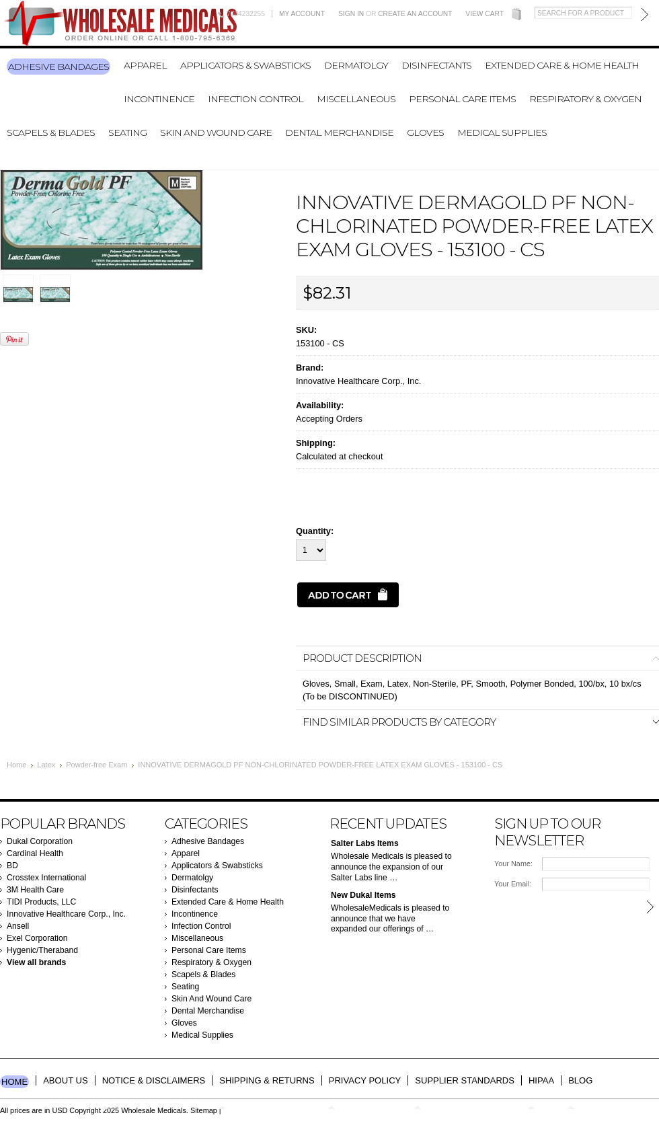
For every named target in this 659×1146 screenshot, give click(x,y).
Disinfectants (436, 65)
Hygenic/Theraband (42, 950)
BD (12, 865)
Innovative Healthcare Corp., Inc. (358, 381)
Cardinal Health (35, 853)
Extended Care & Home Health (562, 65)
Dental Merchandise (339, 132)
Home (16, 765)
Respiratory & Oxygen (585, 99)
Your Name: (513, 864)
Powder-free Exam (96, 765)
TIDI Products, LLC (41, 902)
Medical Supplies (502, 132)
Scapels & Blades (51, 132)
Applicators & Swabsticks (245, 65)
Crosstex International (46, 877)
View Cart (484, 13)
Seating (127, 132)
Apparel (145, 65)
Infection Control (255, 99)
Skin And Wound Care (216, 132)
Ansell (18, 926)
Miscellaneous (356, 99)
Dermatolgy (356, 65)
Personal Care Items (462, 99)
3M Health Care (35, 889)
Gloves (425, 132)
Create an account (415, 13)
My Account (302, 13)
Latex (46, 765)
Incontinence (159, 99)
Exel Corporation (37, 938)
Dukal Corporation (40, 841)
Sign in (351, 13)
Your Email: (512, 884)
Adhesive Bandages (58, 67)
